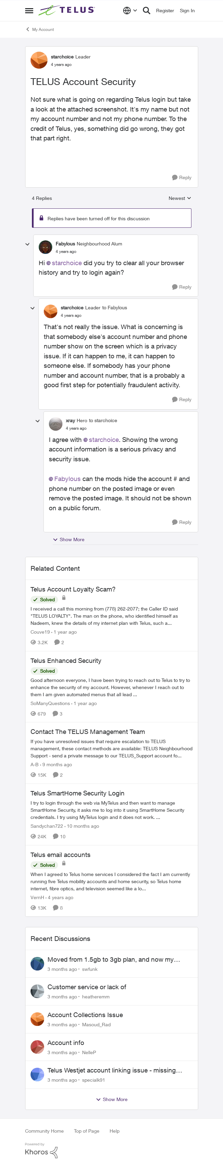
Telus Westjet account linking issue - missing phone (112, 1070)
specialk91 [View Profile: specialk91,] (93, 1080)
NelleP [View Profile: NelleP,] (89, 1052)
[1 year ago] (64, 631)
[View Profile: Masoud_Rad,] (37, 1019)
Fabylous (67, 478)
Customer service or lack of (87, 987)
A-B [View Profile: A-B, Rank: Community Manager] (35, 764)
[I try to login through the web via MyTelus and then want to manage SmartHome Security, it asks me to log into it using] (112, 810)
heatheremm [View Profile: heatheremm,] (96, 996)
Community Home (44, 1131)
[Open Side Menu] (29, 10)
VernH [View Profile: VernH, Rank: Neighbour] (37, 897)
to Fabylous (114, 307)
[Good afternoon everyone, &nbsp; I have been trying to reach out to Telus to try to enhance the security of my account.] (112, 687)
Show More (69, 539)
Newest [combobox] (180, 198)
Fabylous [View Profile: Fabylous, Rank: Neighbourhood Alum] (65, 243)
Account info (66, 1042)
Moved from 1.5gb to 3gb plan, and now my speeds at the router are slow (111, 960)
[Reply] (182, 177)
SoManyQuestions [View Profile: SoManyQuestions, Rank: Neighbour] (50, 703)
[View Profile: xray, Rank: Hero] (55, 424)
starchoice (67, 263)
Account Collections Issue (85, 1014)
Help (114, 1131)
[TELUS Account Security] (66, 251)
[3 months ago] (62, 968)
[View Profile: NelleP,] (37, 1047)
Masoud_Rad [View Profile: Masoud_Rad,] (96, 1024)
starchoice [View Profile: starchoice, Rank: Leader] (62, 56)
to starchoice (103, 420)
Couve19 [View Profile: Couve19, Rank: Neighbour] (40, 632)
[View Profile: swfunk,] (37, 964)
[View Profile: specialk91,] (37, 1074)
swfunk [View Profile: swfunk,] (89, 969)
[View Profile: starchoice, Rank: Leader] (39, 60)
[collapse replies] (27, 244)
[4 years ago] (59, 897)
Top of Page (86, 1131)
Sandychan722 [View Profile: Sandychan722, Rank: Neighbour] (47, 826)
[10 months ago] (81, 825)
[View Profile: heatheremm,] (37, 991)
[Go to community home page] (67, 10)
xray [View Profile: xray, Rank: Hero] (70, 420)
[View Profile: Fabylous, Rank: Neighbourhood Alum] (45, 247)
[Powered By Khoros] (111, 1151)
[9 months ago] (56, 764)
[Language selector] (130, 10)
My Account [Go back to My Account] (39, 29)
